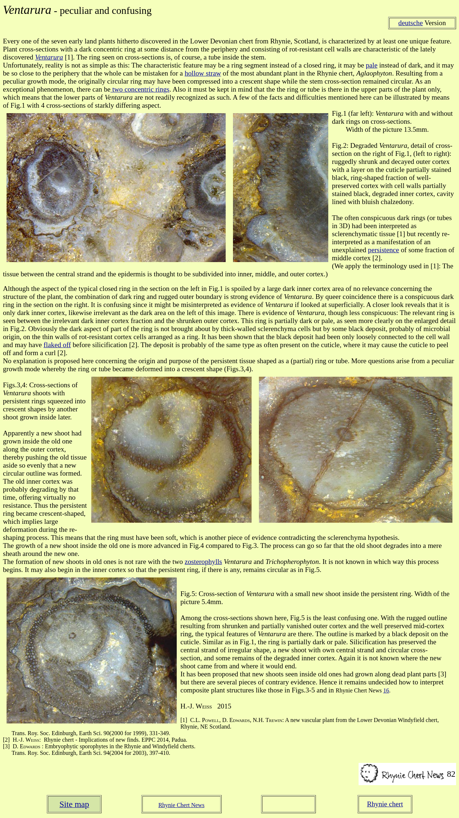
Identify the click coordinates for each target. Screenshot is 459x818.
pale (372, 65)
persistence (383, 250)
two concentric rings (140, 89)
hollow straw (203, 73)
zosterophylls (203, 561)
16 (386, 690)
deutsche (410, 23)
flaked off (57, 345)
